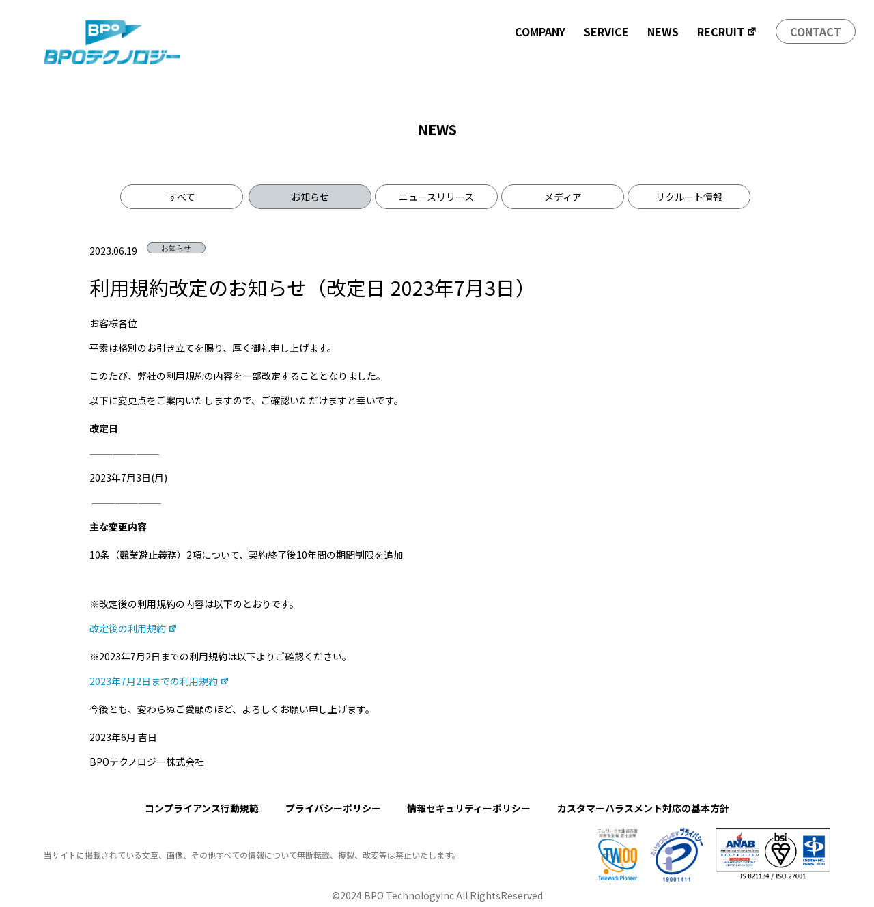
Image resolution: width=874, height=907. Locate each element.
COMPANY (540, 31)
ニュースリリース (436, 197)
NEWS (663, 31)
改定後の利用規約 (133, 628)
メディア (563, 197)
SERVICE (606, 31)
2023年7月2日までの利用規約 (159, 681)
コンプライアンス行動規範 (202, 808)
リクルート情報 (689, 197)
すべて (181, 197)
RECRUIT (727, 31)
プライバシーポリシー (333, 808)
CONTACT (815, 31)
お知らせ (310, 197)
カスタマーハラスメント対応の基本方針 (643, 808)
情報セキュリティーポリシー (469, 808)
